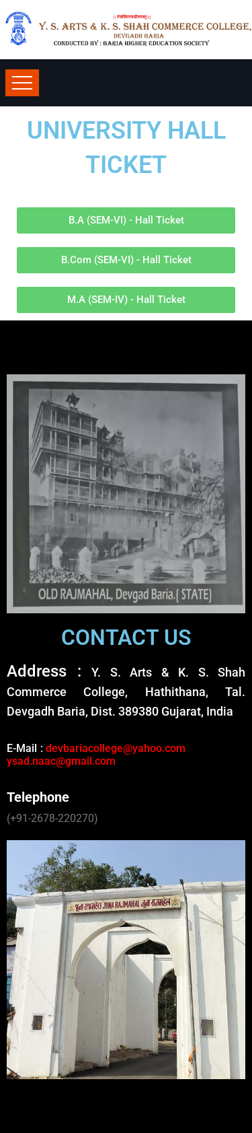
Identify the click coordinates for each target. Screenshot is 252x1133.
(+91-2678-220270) (52, 818)
